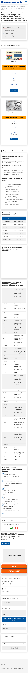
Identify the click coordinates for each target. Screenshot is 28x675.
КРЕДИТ (14, 566)
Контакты (4, 664)
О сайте (3, 663)
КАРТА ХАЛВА (14, 571)
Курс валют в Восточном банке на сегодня (14, 619)
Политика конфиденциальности (16, 663)
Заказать (14, 139)
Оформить (14, 90)
